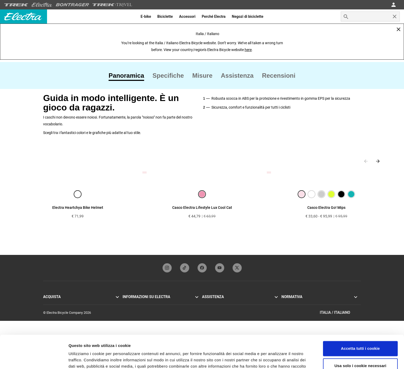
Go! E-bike (50, 303)
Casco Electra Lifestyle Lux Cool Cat (202, 207)
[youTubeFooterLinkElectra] (219, 267)
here (248, 50)
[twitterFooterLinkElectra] (237, 267)
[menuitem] (145, 16)
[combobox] (370, 16)
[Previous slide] (366, 161)
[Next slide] (378, 161)
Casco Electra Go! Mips (326, 207)
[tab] (128, 75)
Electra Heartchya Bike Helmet (77, 207)
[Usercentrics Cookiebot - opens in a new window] (34, 359)
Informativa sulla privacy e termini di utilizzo (313, 303)
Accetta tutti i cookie (360, 320)
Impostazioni (80, 358)
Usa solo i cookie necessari (360, 337)
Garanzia (208, 303)
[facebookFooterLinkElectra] (202, 267)
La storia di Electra (136, 303)
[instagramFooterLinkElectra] (167, 267)
